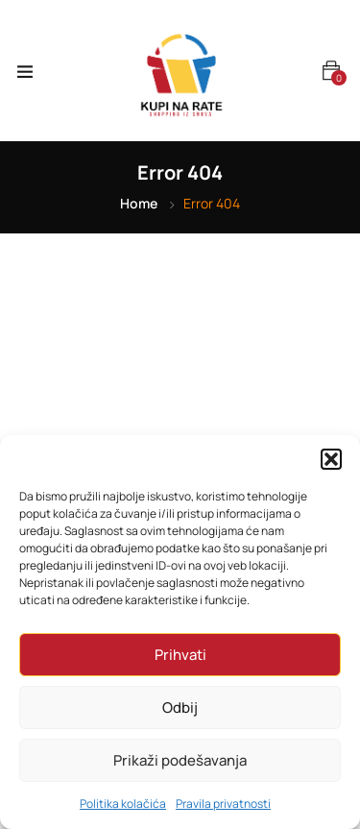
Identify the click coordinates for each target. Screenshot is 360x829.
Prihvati (180, 655)
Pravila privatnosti (223, 803)
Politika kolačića (123, 803)
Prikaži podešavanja (180, 760)
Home (138, 203)
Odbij (180, 707)
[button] (331, 459)
